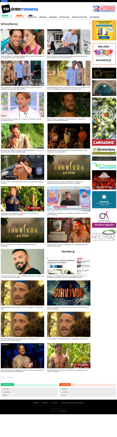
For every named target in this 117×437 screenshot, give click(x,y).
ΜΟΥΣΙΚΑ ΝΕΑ (64, 17)
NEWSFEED (53, 17)
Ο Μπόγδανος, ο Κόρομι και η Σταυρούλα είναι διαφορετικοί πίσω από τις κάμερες (67, 236)
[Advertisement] (45, 31)
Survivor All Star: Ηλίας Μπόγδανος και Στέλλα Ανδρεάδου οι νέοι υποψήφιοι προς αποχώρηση (67, 173)
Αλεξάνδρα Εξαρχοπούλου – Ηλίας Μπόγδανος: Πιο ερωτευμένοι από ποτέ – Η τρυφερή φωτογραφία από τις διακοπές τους (68, 111)
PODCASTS (32, 16)
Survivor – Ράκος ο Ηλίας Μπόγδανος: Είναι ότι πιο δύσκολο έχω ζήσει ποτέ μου (22, 205)
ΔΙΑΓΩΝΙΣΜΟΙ (94, 17)
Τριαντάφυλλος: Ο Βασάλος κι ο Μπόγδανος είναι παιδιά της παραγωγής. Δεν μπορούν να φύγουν (20, 236)
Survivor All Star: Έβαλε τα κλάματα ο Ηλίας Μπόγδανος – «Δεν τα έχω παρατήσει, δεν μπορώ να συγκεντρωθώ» (22, 173)
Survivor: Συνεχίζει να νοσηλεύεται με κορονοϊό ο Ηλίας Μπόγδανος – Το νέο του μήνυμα (68, 330)
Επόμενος (10, 400)
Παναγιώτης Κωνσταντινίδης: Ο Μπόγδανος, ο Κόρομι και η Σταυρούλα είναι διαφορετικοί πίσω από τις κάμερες (65, 205)
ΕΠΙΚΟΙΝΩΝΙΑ (19, 1)
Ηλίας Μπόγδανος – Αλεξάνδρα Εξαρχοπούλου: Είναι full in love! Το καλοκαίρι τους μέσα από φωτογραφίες (21, 111)
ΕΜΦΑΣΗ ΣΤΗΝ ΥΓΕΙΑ (79, 17)
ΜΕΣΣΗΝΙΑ (43, 17)
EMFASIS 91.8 (6, 16)
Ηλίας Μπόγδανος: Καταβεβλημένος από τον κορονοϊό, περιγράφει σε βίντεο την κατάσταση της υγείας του (22, 393)
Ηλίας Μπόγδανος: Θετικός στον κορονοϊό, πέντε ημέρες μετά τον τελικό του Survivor (67, 393)
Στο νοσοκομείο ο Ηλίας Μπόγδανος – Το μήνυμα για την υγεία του (67, 361)
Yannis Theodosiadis (63, 433)
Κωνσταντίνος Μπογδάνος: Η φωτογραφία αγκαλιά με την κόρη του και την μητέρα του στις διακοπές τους (68, 79)
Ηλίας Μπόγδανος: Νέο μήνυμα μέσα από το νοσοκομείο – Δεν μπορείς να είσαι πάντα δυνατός (20, 362)
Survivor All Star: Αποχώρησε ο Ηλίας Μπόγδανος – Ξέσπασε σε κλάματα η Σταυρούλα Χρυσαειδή (66, 142)
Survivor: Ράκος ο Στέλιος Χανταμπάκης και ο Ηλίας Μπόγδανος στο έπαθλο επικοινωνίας (68, 268)
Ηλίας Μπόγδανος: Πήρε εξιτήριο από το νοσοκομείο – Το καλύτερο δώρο (22, 330)
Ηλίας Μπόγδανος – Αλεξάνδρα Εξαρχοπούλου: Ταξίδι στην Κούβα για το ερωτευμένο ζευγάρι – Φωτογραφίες (22, 79)
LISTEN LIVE (6, 411)
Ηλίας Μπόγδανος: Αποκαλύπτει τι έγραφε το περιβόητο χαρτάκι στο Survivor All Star (21, 142)
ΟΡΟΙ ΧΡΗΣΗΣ (54, 425)
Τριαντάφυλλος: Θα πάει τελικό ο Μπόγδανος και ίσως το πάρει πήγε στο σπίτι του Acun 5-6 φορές (22, 299)
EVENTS (5, 417)
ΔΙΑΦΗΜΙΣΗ (11, 1)
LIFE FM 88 (19, 16)
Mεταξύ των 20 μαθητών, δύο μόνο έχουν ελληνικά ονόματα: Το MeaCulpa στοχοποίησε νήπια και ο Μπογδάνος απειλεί (66, 299)
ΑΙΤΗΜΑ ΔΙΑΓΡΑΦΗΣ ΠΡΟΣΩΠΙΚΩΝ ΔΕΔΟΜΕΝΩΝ (72, 425)
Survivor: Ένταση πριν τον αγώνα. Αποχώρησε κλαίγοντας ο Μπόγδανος (19, 268)
